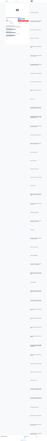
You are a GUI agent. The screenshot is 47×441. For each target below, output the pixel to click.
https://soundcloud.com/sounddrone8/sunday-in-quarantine (13, 33)
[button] (32, 1)
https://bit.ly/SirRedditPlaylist (9, 30)
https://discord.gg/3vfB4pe (9, 36)
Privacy (25, 438)
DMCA (24, 437)
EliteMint (6, 1)
